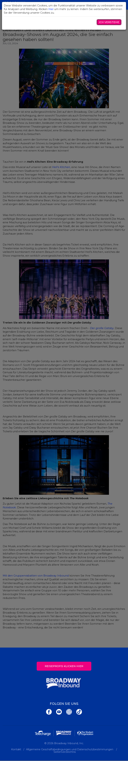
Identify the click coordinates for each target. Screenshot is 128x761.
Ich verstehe (109, 22)
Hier (51, 9)
